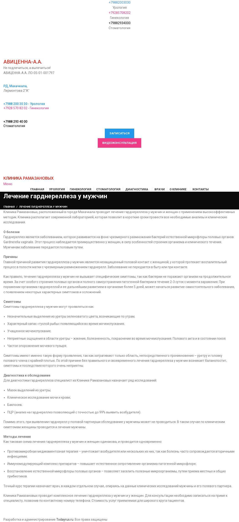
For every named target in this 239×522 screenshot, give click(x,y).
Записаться (119, 133)
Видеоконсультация (119, 143)
